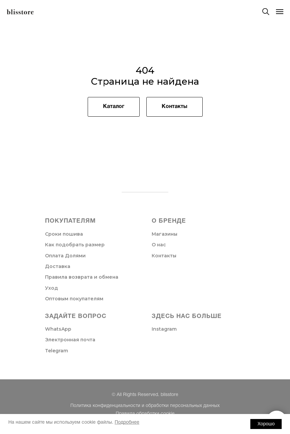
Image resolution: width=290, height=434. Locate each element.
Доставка (57, 266)
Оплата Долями (65, 256)
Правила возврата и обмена (81, 277)
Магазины (164, 234)
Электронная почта (70, 340)
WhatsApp (58, 329)
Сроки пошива (64, 234)
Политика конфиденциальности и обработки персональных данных (145, 406)
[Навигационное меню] (279, 11)
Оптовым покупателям (74, 299)
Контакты (164, 256)
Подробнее (127, 422)
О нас (159, 245)
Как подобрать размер (75, 245)
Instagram (164, 329)
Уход (51, 288)
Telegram (56, 351)
